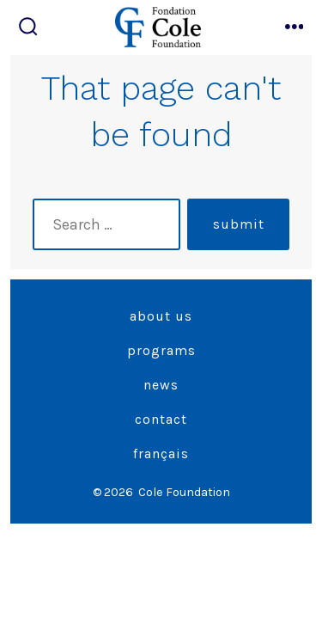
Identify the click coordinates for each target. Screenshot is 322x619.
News (161, 385)
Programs (161, 350)
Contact (161, 419)
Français (161, 453)
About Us (161, 316)
